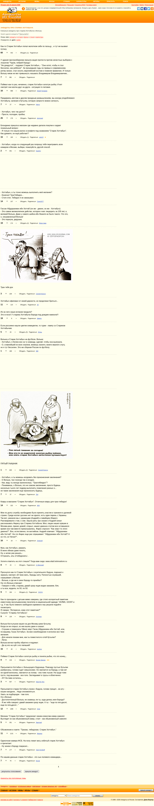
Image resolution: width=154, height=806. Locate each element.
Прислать (111, 1)
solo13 (41, 137)
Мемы (37, 1)
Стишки (66, 1)
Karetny (38, 151)
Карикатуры (81, 1)
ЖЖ (38, 505)
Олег (38, 709)
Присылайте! (24, 34)
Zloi (37, 494)
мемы (20, 790)
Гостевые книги (91, 5)
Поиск (125, 1)
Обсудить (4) (24, 223)
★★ (48, 660)
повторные (36, 786)
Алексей (39, 541)
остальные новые (24, 786)
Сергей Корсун (41, 294)
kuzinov (39, 649)
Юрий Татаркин (42, 91)
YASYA (40, 592)
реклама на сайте (7, 800)
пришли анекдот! (146, 790)
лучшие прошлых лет (49, 786)
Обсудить (22, 77)
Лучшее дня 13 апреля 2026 (10, 5)
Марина (39, 733)
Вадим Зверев (40, 660)
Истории (22, 1)
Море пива (42, 223)
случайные (62, 786)
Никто (38, 104)
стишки (32, 37)
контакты (17, 800)
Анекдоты (7, 1)
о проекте (24, 800)
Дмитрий (39, 722)
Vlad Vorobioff (40, 750)
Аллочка (39, 616)
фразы (26, 37)
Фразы (51, 1)
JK (38, 305)
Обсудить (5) (23, 332)
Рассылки (70, 5)
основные (13, 786)
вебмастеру (32, 800)
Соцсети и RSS (80, 5)
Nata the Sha (40, 682)
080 (37, 351)
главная (4, 790)
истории (20, 37)
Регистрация (149, 5)
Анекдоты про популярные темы (13, 778)
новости (40, 800)
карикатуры (39, 37)
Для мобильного (60, 5)
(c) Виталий (40, 565)
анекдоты (13, 37)
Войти (142, 5)
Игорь (40, 332)
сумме (18, 40)
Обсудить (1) (24, 53)
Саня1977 (40, 201)
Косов (38, 761)
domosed (40, 118)
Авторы (96, 1)
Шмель (39, 318)
